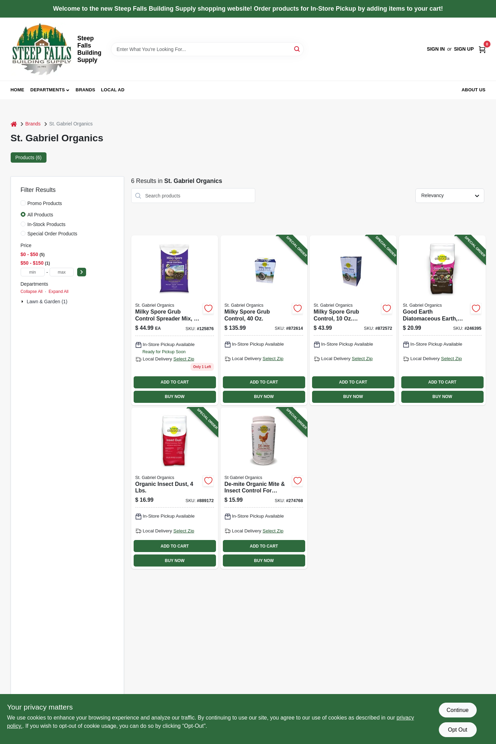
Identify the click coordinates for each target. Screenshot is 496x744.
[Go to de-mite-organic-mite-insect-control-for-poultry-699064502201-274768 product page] (263, 488)
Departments (47, 89)
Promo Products (45, 203)
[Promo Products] (23, 203)
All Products (40, 214)
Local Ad (112, 89)
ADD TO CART (175, 382)
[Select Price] (81, 272)
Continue (457, 710)
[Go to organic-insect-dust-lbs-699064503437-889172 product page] (174, 488)
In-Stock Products (47, 224)
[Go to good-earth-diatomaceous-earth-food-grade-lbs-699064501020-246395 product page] (442, 320)
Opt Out (457, 730)
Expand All (59, 291)
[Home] (14, 124)
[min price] (33, 272)
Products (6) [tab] (29, 157)
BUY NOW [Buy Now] (175, 396)
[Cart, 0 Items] (482, 49)
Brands (85, 89)
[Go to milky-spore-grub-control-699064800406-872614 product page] (263, 320)
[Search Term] (207, 49)
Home (17, 89)
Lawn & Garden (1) (47, 301)
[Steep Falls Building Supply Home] (42, 49)
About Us (474, 89)
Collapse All (32, 291)
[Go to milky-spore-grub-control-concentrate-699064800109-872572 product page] (353, 320)
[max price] (62, 272)
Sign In (436, 49)
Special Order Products (53, 233)
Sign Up (464, 49)
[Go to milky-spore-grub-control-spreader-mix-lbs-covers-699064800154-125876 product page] (174, 320)
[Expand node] (23, 301)
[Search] (297, 48)
